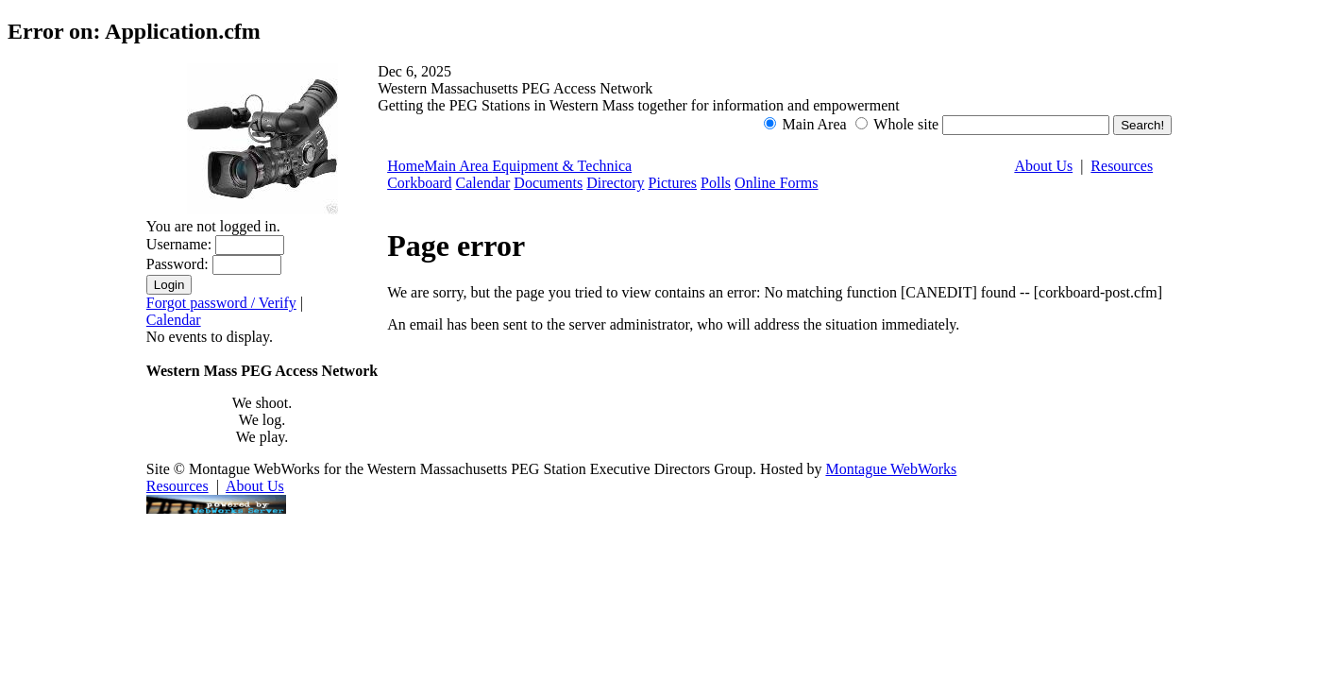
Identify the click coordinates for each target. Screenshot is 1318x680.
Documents (548, 183)
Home (405, 166)
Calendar (173, 320)
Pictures (673, 183)
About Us (1043, 166)
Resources (1121, 166)
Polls (716, 183)
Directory (615, 183)
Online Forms (776, 183)
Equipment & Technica (562, 166)
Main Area (458, 166)
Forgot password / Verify (221, 303)
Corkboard (419, 183)
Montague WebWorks (890, 469)
